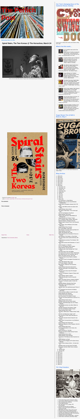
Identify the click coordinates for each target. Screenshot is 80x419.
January (60, 350)
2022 (59, 181)
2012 (59, 360)
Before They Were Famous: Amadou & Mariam (69, 279)
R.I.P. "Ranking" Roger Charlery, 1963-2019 (68, 219)
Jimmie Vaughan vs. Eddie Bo (65, 245)
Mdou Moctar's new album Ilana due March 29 (68, 229)
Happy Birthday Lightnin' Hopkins (66, 275)
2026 (59, 176)
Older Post (51, 234)
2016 (59, 354)
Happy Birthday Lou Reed (64, 339)
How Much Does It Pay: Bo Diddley (66, 251)
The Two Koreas (18, 198)
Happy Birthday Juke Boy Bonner (66, 247)
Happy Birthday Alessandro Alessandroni (67, 266)
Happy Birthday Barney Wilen (65, 334)
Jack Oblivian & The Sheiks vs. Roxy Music (68, 236)
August (60, 192)
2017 (59, 353)
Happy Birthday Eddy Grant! (65, 326)
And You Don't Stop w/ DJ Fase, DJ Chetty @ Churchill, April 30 (71, 97)
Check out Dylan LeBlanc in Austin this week (68, 292)
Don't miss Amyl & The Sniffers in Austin (67, 296)
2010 (59, 362)
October (60, 189)
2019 (59, 185)
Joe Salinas (7, 198)
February (61, 349)
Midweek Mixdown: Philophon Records (67, 220)
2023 (59, 180)
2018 (59, 352)
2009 (59, 364)
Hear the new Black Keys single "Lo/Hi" (67, 314)
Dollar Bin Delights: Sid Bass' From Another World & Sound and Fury (71, 105)
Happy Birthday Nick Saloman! (65, 293)
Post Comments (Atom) (12, 237)
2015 (59, 356)
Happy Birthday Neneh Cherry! (65, 299)
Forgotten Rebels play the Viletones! (71, 57)
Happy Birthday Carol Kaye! (65, 231)
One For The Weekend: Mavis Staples (67, 246)
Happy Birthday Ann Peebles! (70, 73)
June (60, 195)
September (61, 191)
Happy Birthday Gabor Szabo (65, 310)
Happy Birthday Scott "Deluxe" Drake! (67, 218)
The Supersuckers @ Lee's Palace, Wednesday (69, 252)
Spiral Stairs (12, 198)
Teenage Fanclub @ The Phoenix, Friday (67, 307)
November (61, 188)
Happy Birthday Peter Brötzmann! (66, 322)
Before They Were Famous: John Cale (67, 255)
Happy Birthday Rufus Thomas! (65, 227)
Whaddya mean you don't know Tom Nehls (68, 345)
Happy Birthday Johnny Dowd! (65, 209)
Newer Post (4, 234)
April (60, 197)
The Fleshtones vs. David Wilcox (66, 200)
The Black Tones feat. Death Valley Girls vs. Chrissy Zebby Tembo (71, 81)
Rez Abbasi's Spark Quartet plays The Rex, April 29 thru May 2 (71, 66)
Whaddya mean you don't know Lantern (67, 301)
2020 (59, 184)
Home (28, 234)
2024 (59, 178)
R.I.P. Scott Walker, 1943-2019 (65, 228)
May (60, 196)
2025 (59, 177)
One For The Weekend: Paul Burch (66, 213)
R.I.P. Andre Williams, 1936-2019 (66, 263)
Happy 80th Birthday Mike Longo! (66, 261)
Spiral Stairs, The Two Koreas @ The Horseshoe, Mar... (67, 285)
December (61, 186)
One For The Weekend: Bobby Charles (67, 308)
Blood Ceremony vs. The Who (65, 330)
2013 (59, 358)
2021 (59, 182)
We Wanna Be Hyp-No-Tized (27, 198)
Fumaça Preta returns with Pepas (66, 294)
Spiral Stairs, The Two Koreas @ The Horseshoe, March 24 (26, 43)
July (60, 193)
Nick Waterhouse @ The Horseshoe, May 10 (68, 254)
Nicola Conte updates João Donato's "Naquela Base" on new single (72, 89)
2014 (59, 357)
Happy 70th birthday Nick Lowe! (65, 232)
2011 (59, 361)
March (60, 199)
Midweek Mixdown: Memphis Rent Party (67, 283)
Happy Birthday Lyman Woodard (66, 335)
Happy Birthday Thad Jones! (65, 214)
